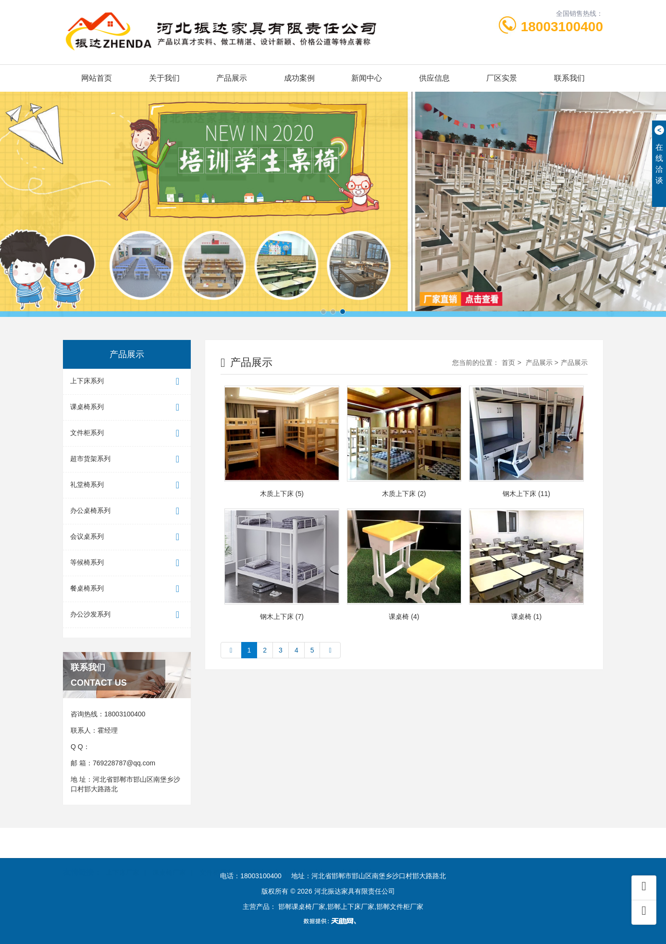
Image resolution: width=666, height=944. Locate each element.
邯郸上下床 (263, 856)
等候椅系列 (127, 563)
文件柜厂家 (216, 856)
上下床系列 (127, 381)
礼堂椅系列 (127, 485)
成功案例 (299, 78)
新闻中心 (366, 78)
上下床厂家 (122, 856)
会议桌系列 (127, 537)
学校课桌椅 (310, 856)
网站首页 (96, 78)
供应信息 (434, 78)
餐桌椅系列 (127, 588)
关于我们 (164, 78)
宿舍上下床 (357, 856)
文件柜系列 (127, 433)
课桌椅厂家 (169, 856)
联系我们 (569, 78)
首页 (508, 362)
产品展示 (231, 78)
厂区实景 (501, 78)
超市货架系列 (127, 459)
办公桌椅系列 (127, 511)
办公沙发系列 (127, 614)
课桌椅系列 (127, 407)
